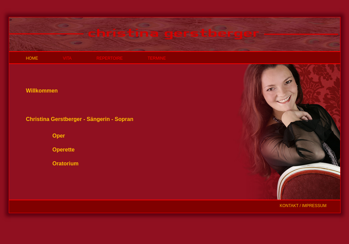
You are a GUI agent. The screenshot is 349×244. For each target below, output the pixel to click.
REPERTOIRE (109, 58)
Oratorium (65, 163)
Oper (58, 136)
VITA (67, 58)
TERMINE (157, 58)
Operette (63, 149)
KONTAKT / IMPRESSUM (303, 205)
